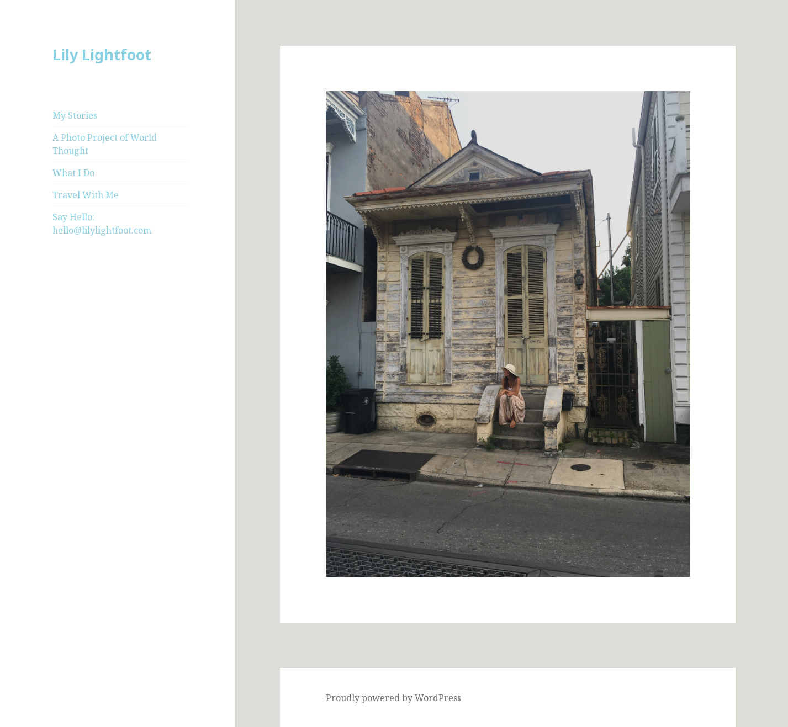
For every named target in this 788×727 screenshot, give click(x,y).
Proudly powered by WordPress (393, 698)
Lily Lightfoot (101, 54)
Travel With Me (85, 195)
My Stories (74, 115)
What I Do (73, 173)
